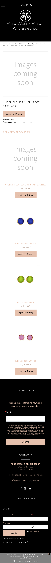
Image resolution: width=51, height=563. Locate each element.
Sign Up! (25, 442)
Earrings (16, 123)
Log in (14, 533)
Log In (26, 5)
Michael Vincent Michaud (17, 44)
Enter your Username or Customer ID (18, 515)
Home (5, 44)
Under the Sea (26, 123)
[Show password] (39, 527)
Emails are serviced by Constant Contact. (26, 435)
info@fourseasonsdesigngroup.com (25, 481)
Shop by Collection (34, 44)
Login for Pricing (14, 114)
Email (8, 412)
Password (10, 523)
